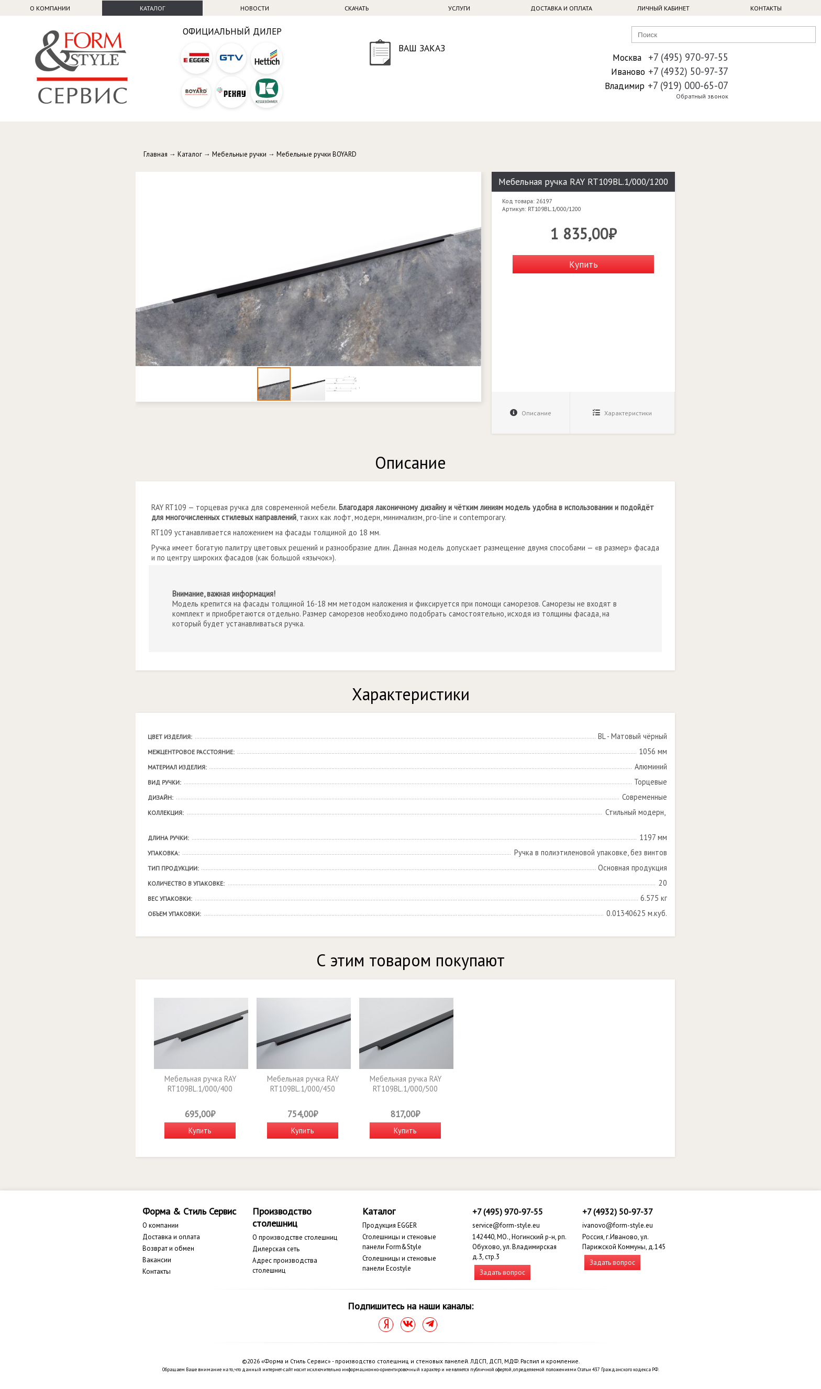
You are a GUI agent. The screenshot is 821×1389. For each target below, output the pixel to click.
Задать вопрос (502, 1272)
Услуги (459, 8)
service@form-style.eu (506, 1225)
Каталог (152, 8)
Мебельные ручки (239, 154)
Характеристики (622, 413)
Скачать (357, 8)
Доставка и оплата (561, 8)
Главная (155, 154)
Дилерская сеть (275, 1248)
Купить (583, 264)
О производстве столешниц (294, 1237)
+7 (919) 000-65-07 (688, 85)
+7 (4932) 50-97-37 (688, 71)
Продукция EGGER (389, 1225)
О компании (50, 8)
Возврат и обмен (168, 1248)
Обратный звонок (702, 96)
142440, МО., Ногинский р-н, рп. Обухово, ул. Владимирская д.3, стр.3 (519, 1246)
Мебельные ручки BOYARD (316, 154)
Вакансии (156, 1259)
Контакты (766, 8)
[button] (471, 181)
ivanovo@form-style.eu (617, 1225)
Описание (530, 413)
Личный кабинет (663, 8)
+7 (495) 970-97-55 (688, 57)
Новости (254, 8)
